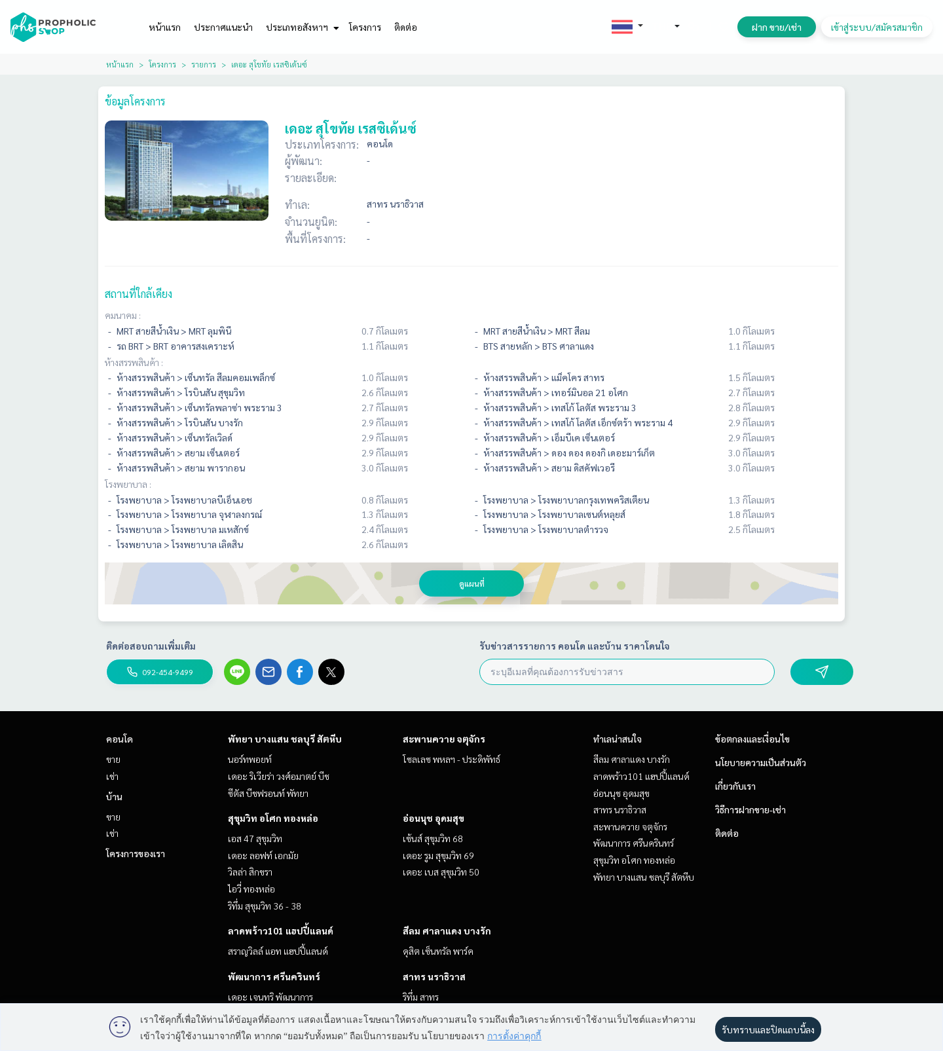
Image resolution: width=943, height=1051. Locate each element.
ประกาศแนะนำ (223, 27)
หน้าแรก (165, 27)
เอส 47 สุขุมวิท (255, 838)
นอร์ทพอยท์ (250, 759)
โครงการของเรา (135, 853)
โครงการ (365, 27)
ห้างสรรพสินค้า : (134, 362)
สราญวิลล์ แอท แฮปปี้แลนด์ (278, 951)
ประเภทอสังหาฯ (301, 27)
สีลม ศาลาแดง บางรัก (447, 930)
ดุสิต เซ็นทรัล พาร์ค (438, 951)
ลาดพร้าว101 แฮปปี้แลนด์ (280, 930)
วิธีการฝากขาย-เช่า (750, 809)
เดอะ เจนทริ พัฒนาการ (270, 997)
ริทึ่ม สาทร (421, 997)
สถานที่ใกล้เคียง (138, 294)
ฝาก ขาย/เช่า (777, 27)
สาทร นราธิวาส (434, 976)
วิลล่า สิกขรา (250, 871)
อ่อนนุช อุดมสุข (433, 818)
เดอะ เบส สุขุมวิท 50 (441, 871)
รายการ (203, 64)
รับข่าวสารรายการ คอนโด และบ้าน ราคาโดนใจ (574, 646)
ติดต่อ (405, 27)
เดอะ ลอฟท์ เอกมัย (263, 855)
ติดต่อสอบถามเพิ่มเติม (151, 646)
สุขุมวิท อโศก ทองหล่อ (273, 818)
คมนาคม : (123, 315)
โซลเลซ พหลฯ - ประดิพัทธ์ (451, 759)
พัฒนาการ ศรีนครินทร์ (274, 976)
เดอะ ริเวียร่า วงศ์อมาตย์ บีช (278, 776)
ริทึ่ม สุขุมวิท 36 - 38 (264, 906)
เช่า (112, 776)
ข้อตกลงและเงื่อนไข (752, 739)
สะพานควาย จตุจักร (444, 739)
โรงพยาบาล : (128, 484)
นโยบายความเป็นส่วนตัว (760, 762)
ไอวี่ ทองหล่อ (251, 888)
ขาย (113, 759)
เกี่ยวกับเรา (735, 786)
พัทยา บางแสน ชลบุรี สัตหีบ (285, 739)
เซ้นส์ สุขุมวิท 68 (433, 838)
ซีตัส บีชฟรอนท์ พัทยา (268, 793)
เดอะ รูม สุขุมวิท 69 (438, 855)
